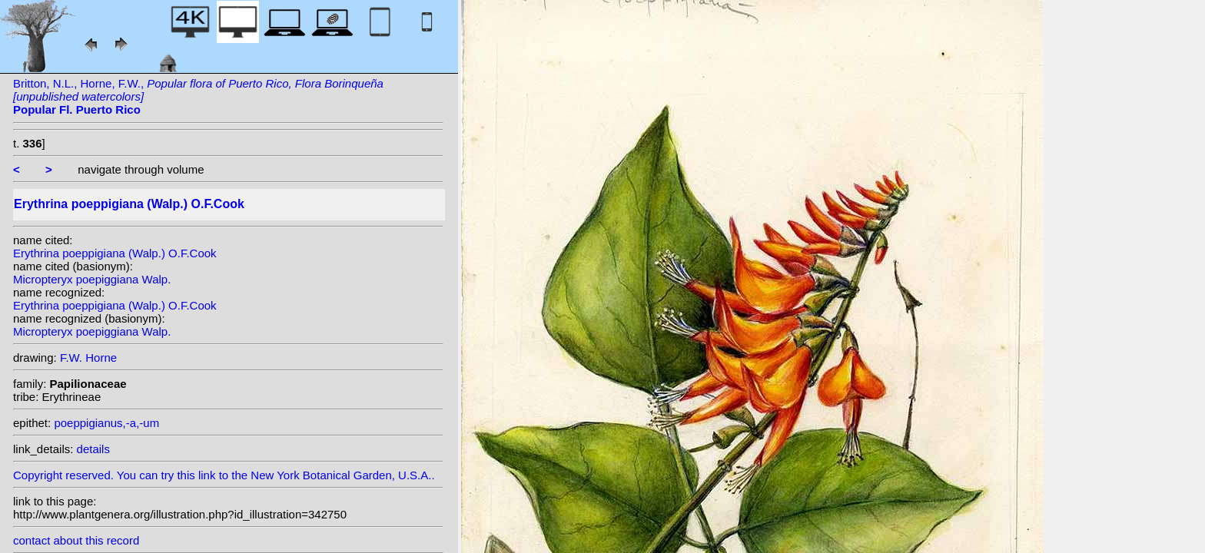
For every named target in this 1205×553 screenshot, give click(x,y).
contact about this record (76, 540)
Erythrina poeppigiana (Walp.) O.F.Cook (115, 253)
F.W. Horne (88, 357)
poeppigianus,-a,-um (106, 422)
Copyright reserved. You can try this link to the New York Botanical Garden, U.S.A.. (228, 471)
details (93, 448)
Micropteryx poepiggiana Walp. (92, 279)
